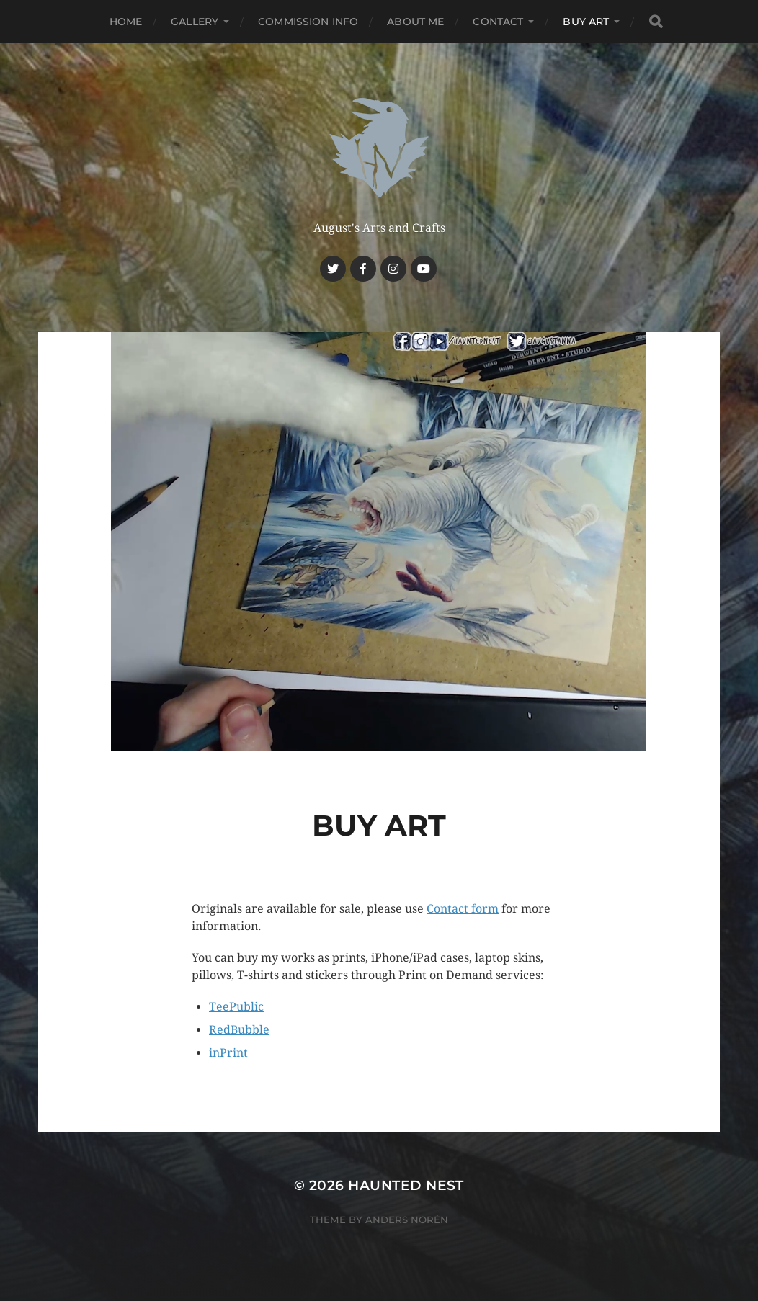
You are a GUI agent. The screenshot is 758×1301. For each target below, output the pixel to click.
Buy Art (586, 21)
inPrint (228, 1053)
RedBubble (239, 1030)
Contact (498, 21)
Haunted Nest (406, 1185)
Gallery (194, 21)
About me (415, 21)
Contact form (463, 909)
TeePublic (236, 1007)
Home (126, 21)
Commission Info (308, 21)
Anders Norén (406, 1219)
